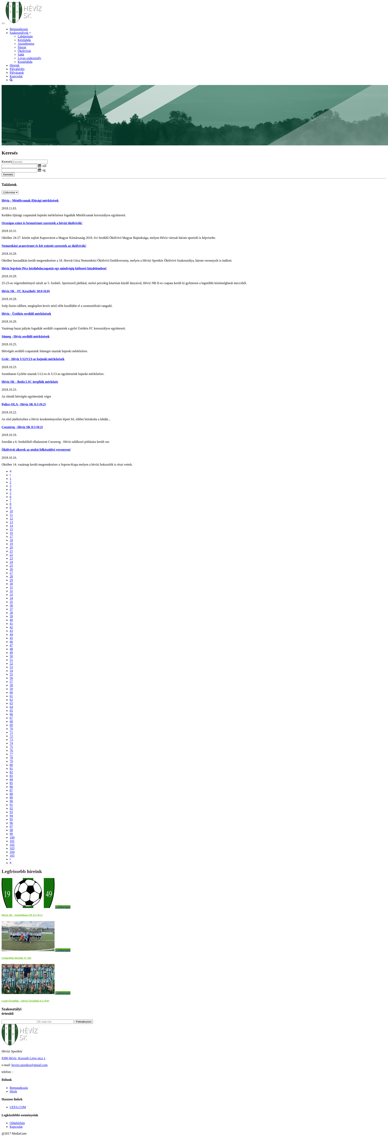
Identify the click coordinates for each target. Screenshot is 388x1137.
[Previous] (10, 475)
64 (11, 707)
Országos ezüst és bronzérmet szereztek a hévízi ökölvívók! (42, 223)
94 (11, 815)
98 (11, 830)
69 (11, 725)
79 (11, 761)
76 (11, 750)
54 (11, 670)
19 (11, 544)
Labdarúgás (25, 36)
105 (12, 855)
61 (11, 696)
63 (11, 703)
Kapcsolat (16, 76)
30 (11, 583)
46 (11, 641)
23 (11, 558)
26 (11, 569)
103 (12, 848)
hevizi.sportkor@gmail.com (29, 1065)
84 (11, 779)
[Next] (10, 859)
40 (11, 620)
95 (11, 819)
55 (11, 674)
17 (11, 536)
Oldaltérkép (17, 1123)
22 (11, 554)
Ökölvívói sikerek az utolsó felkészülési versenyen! (36, 449)
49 (11, 652)
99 (11, 834)
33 (11, 594)
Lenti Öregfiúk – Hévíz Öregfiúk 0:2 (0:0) (25, 1000)
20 (11, 547)
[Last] (10, 863)
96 (11, 823)
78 (11, 757)
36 (11, 605)
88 (11, 794)
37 (11, 609)
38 (11, 612)
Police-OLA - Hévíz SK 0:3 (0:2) (24, 404)
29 (11, 580)
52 (11, 663)
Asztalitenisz (26, 43)
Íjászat (22, 47)
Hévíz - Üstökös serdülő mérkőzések (26, 313)
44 (11, 634)
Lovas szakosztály (29, 58)
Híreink (15, 65)
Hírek (13, 1091)
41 (11, 623)
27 (11, 573)
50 (11, 656)
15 (11, 529)
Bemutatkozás (19, 29)
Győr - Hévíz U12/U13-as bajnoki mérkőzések (33, 359)
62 (11, 699)
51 (11, 660)
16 (11, 533)
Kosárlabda (25, 61)
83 (11, 776)
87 (11, 790)
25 (11, 565)
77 (11, 754)
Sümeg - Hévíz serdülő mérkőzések (26, 336)
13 (11, 522)
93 (11, 812)
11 (11, 515)
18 (11, 540)
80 (11, 765)
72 (11, 736)
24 (11, 562)
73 (11, 739)
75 (11, 747)
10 (11, 511)
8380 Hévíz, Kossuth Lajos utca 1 (23, 1058)
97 (11, 826)
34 (11, 598)
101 (12, 841)
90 (11, 801)
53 (11, 667)
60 (11, 692)
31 (11, 587)
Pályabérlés (17, 69)
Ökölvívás (24, 51)
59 (11, 689)
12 (11, 518)
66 (11, 714)
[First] (10, 471)
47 (11, 645)
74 (11, 743)
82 (11, 772)
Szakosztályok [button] (20, 32)
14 (11, 525)
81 (11, 768)
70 (11, 728)
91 (11, 805)
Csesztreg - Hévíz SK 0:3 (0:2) (22, 427)
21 (11, 551)
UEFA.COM (18, 1107)
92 (11, 808)
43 (11, 631)
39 (11, 616)
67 (11, 718)
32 (11, 591)
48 (11, 649)
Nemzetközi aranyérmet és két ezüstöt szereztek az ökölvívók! (44, 245)
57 (11, 681)
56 (11, 678)
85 (11, 783)
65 (11, 710)
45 (11, 638)
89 (11, 797)
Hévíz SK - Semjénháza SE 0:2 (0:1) (22, 914)
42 (11, 627)
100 (12, 837)
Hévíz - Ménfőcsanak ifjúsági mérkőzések (30, 200)
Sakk (21, 54)
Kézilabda (24, 40)
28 (11, 576)
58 (11, 685)
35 (11, 602)
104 (12, 852)
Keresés (7, 161)
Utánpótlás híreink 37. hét (16, 957)
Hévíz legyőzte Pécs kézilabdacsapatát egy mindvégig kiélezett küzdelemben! (54, 268)
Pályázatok (17, 72)
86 (11, 786)
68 (11, 721)
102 (12, 844)
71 (11, 732)
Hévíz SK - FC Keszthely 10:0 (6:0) (26, 291)
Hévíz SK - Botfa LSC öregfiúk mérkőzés (30, 381)
